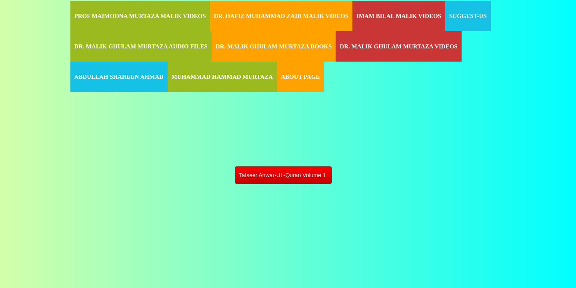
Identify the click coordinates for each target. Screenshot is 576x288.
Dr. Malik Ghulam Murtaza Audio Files (141, 46)
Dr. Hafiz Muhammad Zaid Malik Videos (281, 16)
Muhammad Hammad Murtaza (222, 77)
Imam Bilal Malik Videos (398, 16)
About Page (300, 77)
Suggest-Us (468, 16)
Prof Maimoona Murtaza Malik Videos (140, 16)
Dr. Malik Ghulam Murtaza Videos (398, 46)
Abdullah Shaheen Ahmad (119, 77)
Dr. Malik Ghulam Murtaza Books (274, 46)
